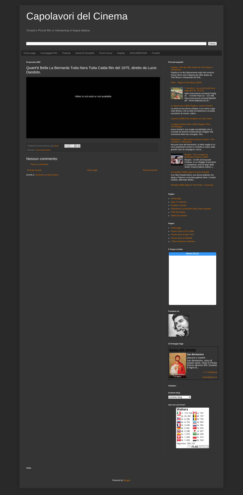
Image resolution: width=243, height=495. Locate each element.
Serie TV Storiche (179, 202)
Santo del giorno (182, 350)
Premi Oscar (105, 53)
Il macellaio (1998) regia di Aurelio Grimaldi (190, 172)
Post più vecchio (150, 170)
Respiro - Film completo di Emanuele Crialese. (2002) (196, 155)
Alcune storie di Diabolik (181, 238)
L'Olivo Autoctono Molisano (183, 241)
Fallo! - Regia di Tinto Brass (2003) (186, 82)
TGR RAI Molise (178, 212)
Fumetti (156, 53)
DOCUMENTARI (138, 53)
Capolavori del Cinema (77, 16)
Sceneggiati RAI (48, 53)
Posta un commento (39, 164)
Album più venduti (179, 215)
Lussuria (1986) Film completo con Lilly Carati (191, 118)
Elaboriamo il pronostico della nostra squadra (191, 209)
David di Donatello (84, 53)
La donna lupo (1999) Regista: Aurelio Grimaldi (191, 106)
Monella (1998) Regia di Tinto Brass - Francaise (192, 185)
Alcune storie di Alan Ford (182, 234)
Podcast (66, 53)
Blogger (126, 480)
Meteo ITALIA (192, 253)
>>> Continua (210, 372)
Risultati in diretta (178, 205)
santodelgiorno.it (209, 377)
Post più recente (34, 170)
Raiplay (121, 53)
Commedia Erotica (43, 150)
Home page (30, 53)
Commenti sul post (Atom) (46, 175)
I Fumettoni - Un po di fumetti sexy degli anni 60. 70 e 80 (200, 89)
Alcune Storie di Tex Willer (182, 231)
